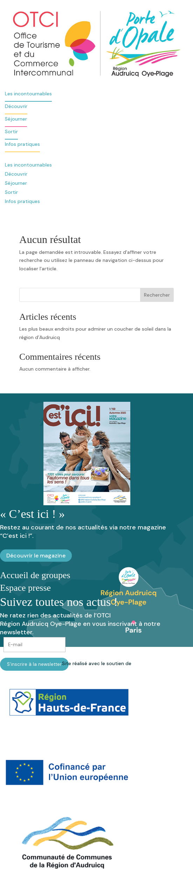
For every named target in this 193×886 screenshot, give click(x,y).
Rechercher (157, 295)
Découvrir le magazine (36, 555)
